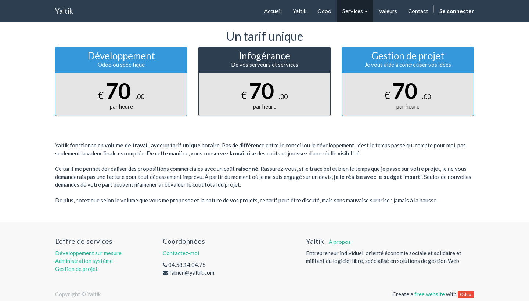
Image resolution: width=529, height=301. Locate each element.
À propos (340, 242)
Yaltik (64, 11)
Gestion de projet (76, 268)
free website (429, 294)
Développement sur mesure (88, 253)
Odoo (465, 294)
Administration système (84, 260)
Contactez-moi (181, 253)
